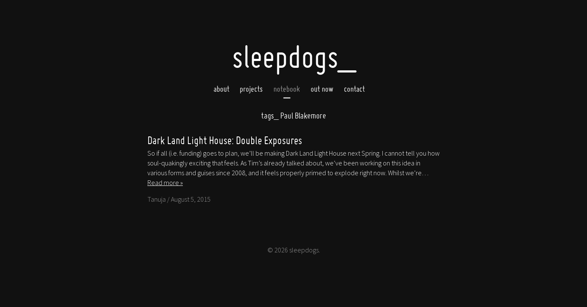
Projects (251, 89)
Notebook (286, 89)
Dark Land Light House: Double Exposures (224, 140)
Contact (354, 89)
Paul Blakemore (293, 115)
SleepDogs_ (293, 56)
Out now (322, 89)
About (221, 89)
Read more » (165, 182)
